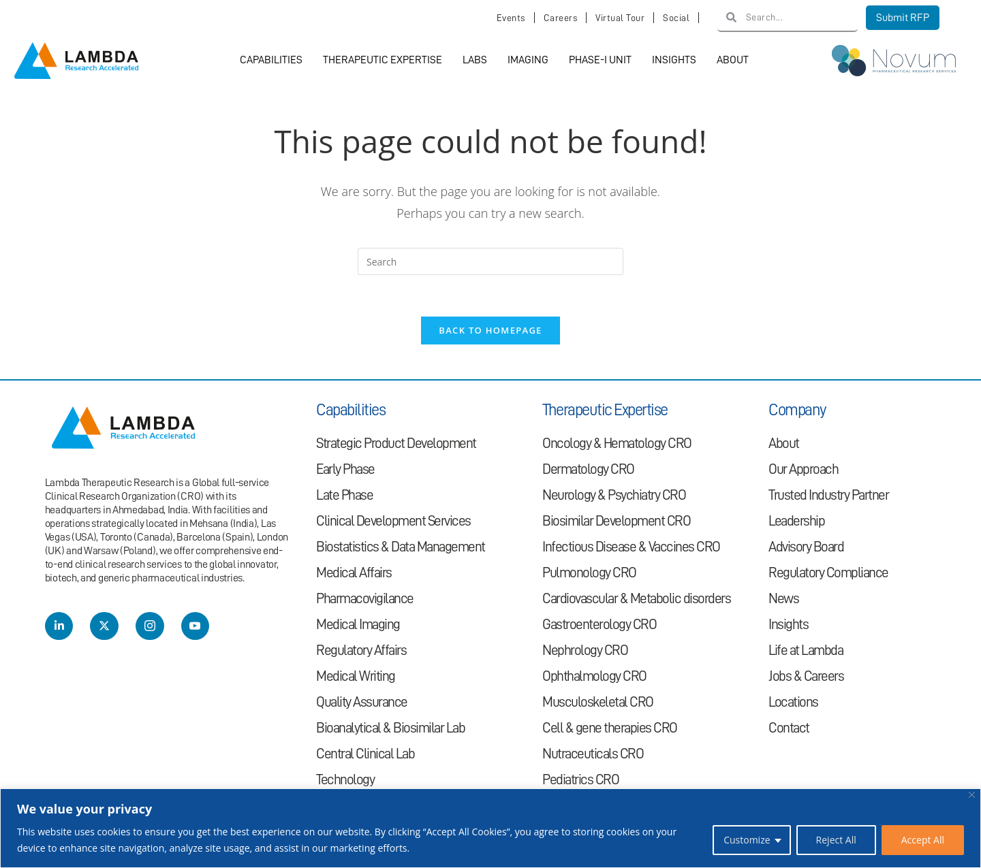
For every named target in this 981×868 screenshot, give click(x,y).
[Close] (972, 795)
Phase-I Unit (600, 59)
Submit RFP (902, 17)
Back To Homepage (490, 331)
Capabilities (271, 59)
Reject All (836, 839)
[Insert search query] (490, 262)
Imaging (528, 59)
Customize (746, 839)
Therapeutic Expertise (382, 59)
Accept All (922, 839)
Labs (475, 59)
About (733, 59)
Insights (674, 59)
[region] (490, 828)
